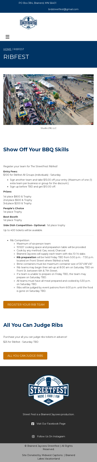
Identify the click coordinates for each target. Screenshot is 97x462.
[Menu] (7, 37)
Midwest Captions (52, 455)
